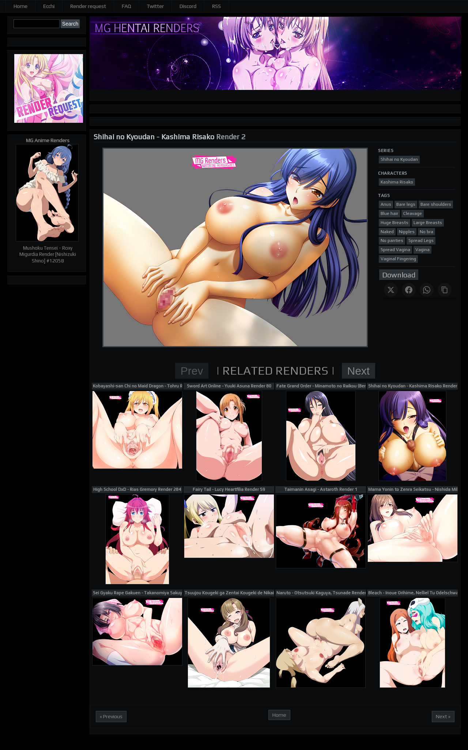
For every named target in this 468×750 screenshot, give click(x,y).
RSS (216, 6)
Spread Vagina (395, 249)
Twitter (155, 6)
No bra (426, 231)
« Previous (111, 716)
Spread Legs (421, 240)
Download (398, 274)
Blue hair (389, 213)
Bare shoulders (435, 204)
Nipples (407, 231)
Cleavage (412, 213)
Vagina (422, 249)
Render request (88, 6)
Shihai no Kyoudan (124, 136)
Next (358, 371)
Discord (188, 6)
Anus (386, 204)
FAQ (126, 6)
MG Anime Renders (47, 140)
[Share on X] (391, 290)
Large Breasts (428, 222)
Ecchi (48, 6)
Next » (443, 716)
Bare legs (405, 204)
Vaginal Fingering (398, 258)
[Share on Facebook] (409, 290)
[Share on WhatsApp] (427, 290)
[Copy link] (445, 290)
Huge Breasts (394, 222)
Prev (192, 371)
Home (20, 6)
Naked (387, 231)
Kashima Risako (187, 136)
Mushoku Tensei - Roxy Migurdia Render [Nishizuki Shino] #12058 (47, 254)
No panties (392, 240)
